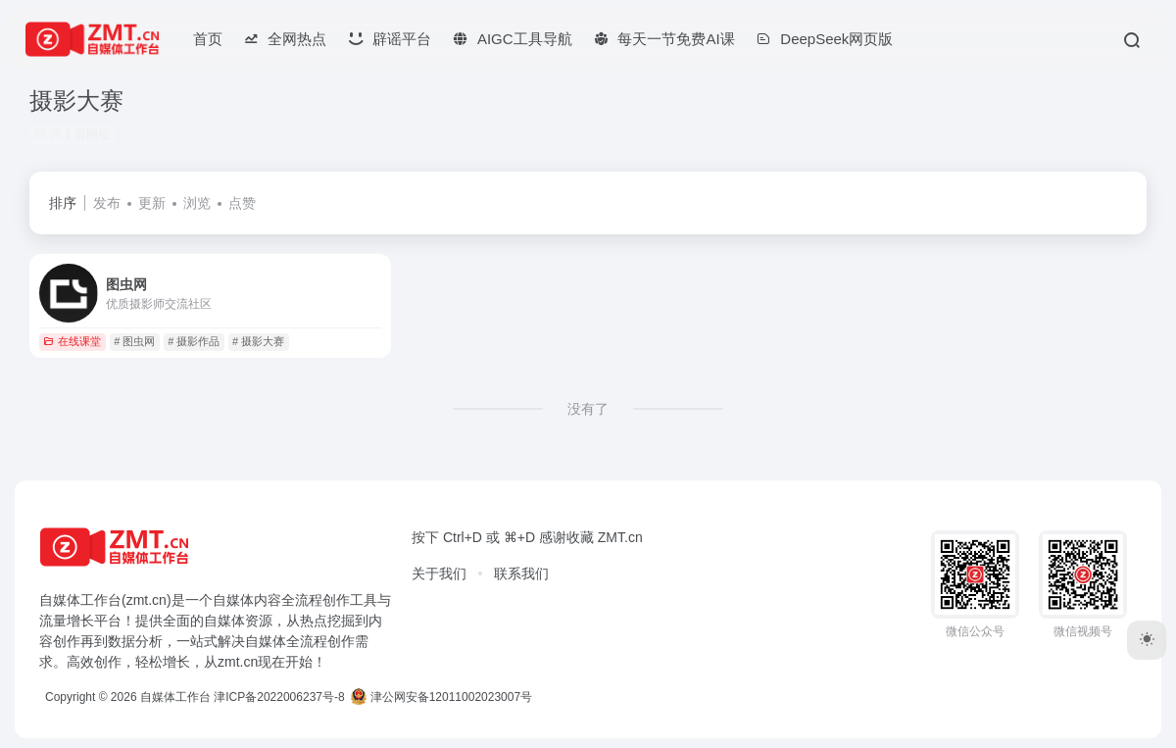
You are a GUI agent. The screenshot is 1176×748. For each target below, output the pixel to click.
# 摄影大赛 (258, 341)
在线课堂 (72, 341)
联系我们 (521, 573)
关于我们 (439, 573)
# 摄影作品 (194, 341)
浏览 (197, 203)
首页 (207, 38)
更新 (152, 203)
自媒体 (233, 600)
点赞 (242, 203)
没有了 (588, 409)
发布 (107, 203)
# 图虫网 (134, 341)
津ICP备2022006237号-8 (279, 697)
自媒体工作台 (175, 697)
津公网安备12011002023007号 (441, 697)
